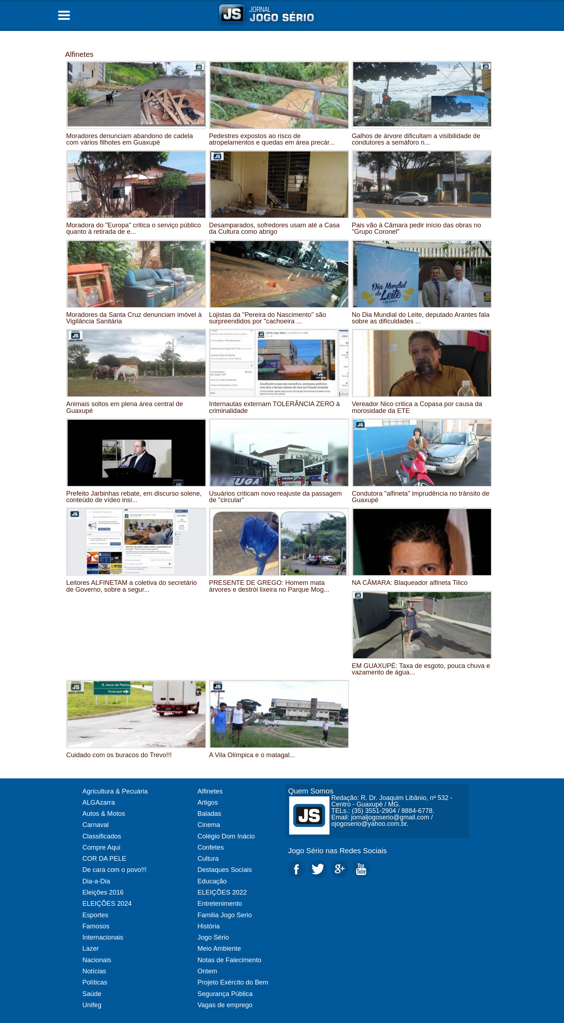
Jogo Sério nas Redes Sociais (337, 850)
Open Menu (64, 15)
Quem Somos (310, 791)
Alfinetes (79, 54)
